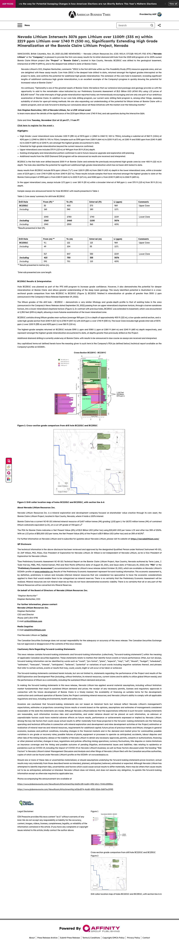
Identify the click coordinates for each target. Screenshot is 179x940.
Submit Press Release (70, 938)
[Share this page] (159, 25)
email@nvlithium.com (35, 630)
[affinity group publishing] (9, 473)
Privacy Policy (133, 938)
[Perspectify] (9, 467)
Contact (146, 938)
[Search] (133, 25)
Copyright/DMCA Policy (113, 938)
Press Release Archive (47, 938)
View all (173, 4)
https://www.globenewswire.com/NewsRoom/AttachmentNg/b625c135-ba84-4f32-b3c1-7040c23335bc (65, 784)
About (32, 938)
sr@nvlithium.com (33, 621)
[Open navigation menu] (23, 25)
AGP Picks (7, 4)
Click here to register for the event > (35, 125)
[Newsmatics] (9, 479)
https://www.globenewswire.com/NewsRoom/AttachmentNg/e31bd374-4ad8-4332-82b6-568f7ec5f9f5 (65, 789)
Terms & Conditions (91, 938)
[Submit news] (9, 461)
